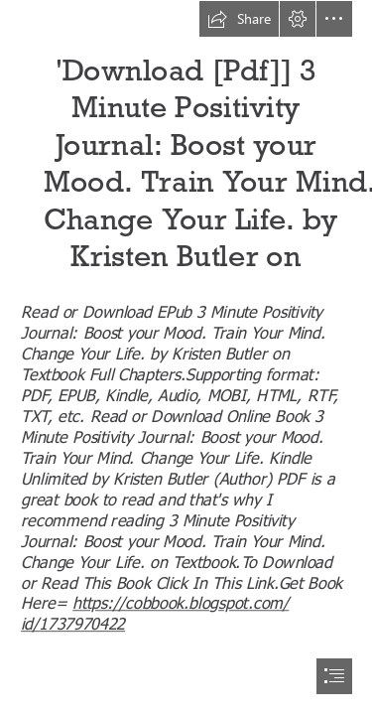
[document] (186, 357)
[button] (239, 19)
